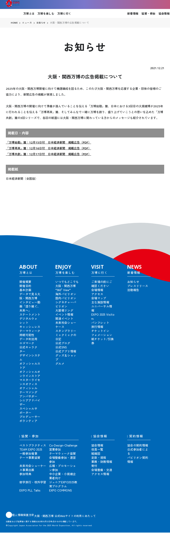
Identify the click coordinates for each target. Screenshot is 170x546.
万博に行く (64, 13)
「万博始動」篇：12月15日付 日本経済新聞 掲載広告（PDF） (48, 142)
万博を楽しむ (45, 13)
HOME (14, 22)
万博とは (28, 13)
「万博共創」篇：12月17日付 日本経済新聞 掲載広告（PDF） (48, 154)
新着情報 (132, 13)
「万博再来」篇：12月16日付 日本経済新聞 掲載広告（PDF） (48, 148)
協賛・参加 (148, 13)
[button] (158, 224)
